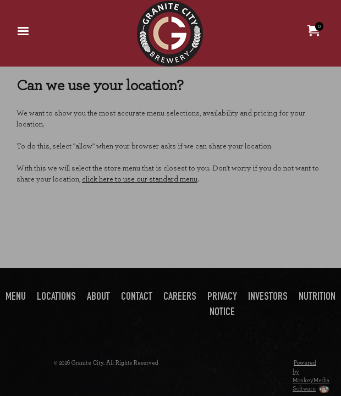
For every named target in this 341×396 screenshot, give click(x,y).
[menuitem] (23, 30)
